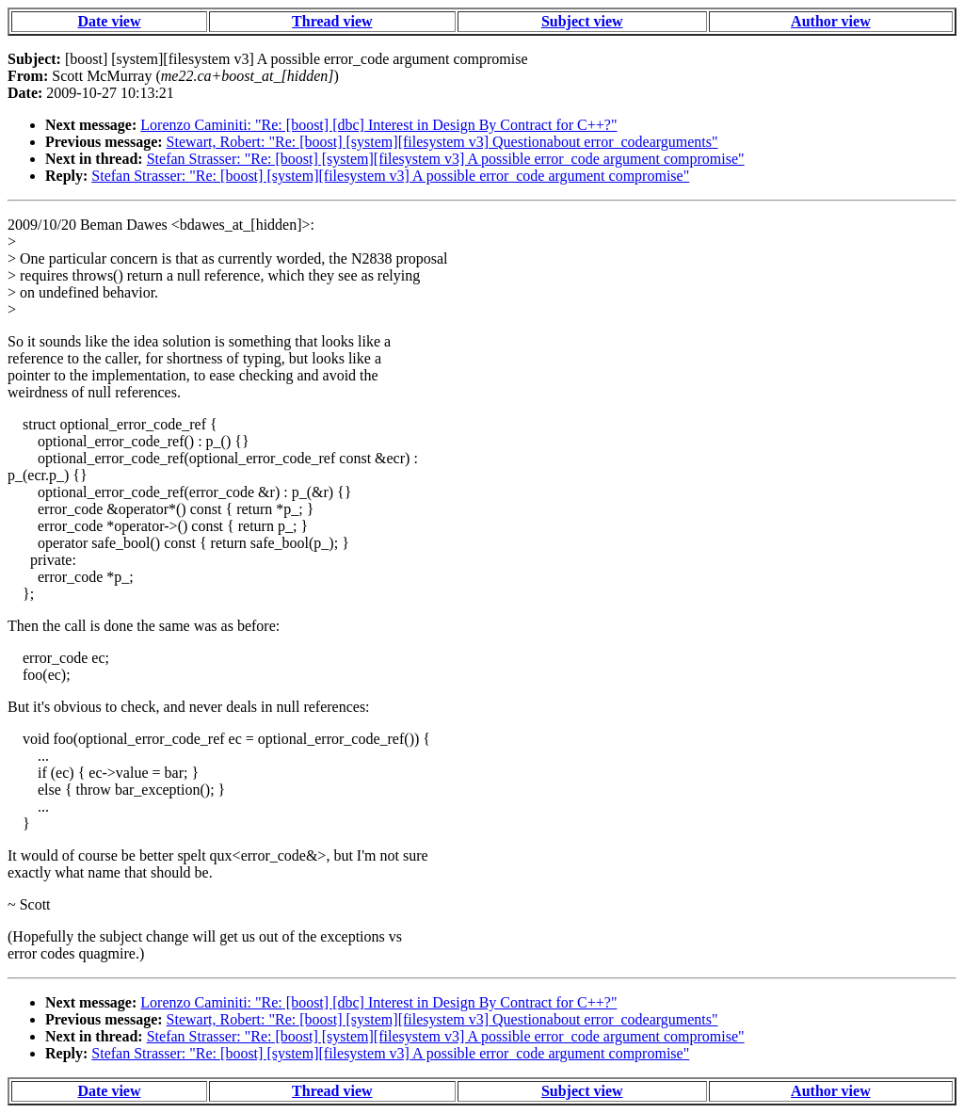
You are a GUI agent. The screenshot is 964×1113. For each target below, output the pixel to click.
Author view (831, 21)
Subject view (582, 21)
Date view (108, 21)
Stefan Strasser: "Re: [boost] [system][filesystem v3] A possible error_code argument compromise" (446, 159)
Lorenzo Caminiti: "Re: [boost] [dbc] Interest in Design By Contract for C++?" (378, 125)
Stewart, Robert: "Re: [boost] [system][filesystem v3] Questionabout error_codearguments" (442, 142)
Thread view (332, 21)
